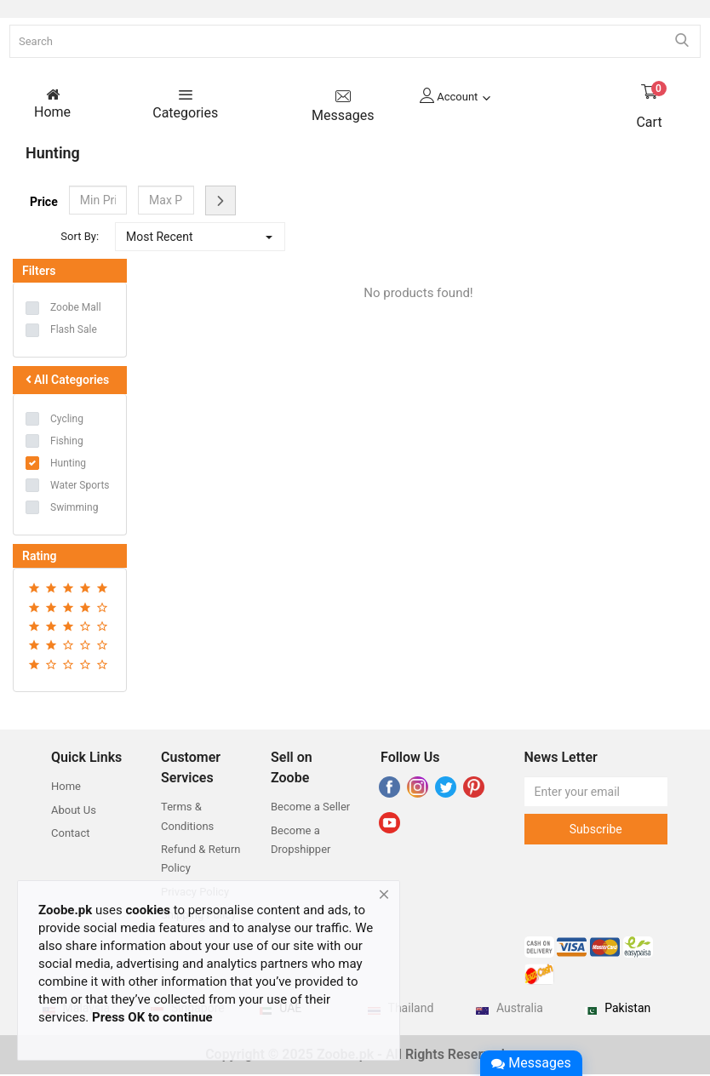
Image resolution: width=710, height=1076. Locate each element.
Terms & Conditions (187, 817)
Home (66, 787)
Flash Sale (73, 331)
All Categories (65, 381)
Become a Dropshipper (300, 841)
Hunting (68, 465)
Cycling (66, 420)
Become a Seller (310, 808)
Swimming (74, 509)
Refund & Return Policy (201, 860)
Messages (530, 1063)
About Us (73, 811)
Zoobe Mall (75, 309)
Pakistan (627, 1009)
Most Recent (159, 238)
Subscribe (596, 831)
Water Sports (80, 487)
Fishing (66, 443)
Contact (70, 834)
